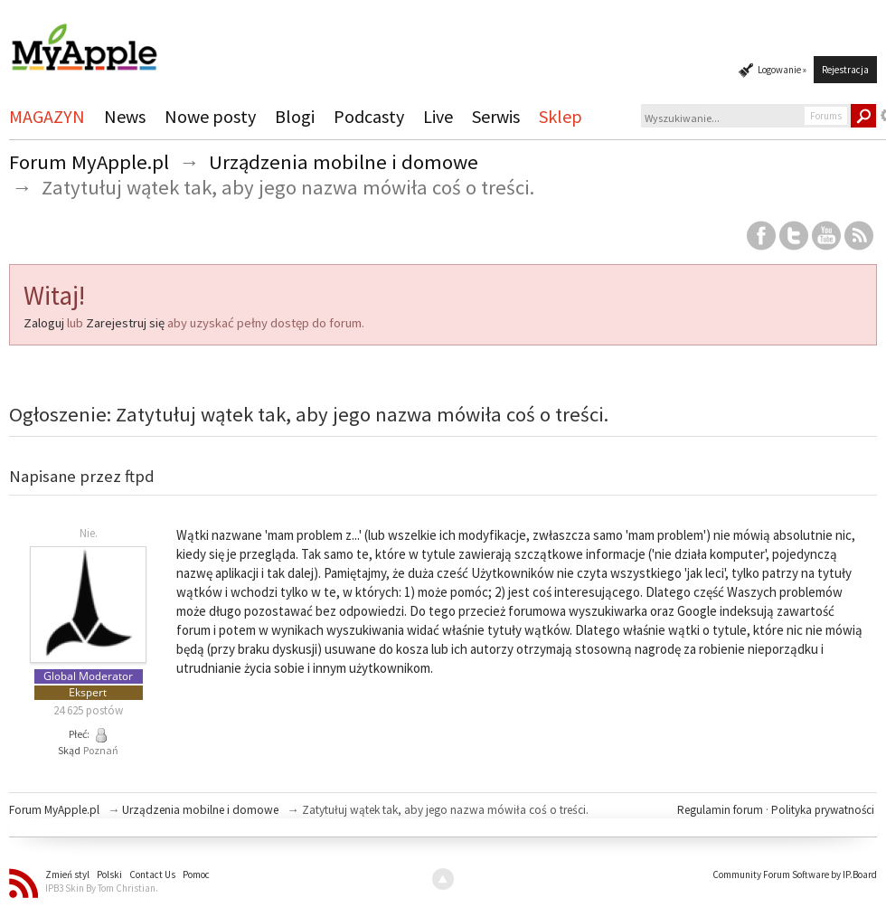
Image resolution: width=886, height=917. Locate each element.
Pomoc (196, 874)
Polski (109, 874)
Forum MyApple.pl (54, 810)
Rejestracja (845, 69)
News (125, 116)
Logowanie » (782, 69)
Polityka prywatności (822, 810)
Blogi (295, 116)
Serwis (496, 116)
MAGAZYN (47, 116)
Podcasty (369, 116)
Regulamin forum (721, 810)
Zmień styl (67, 874)
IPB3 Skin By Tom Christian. (101, 888)
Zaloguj (44, 323)
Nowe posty (210, 116)
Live (438, 116)
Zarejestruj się (125, 323)
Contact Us (152, 874)
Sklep (560, 116)
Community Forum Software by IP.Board (794, 874)
